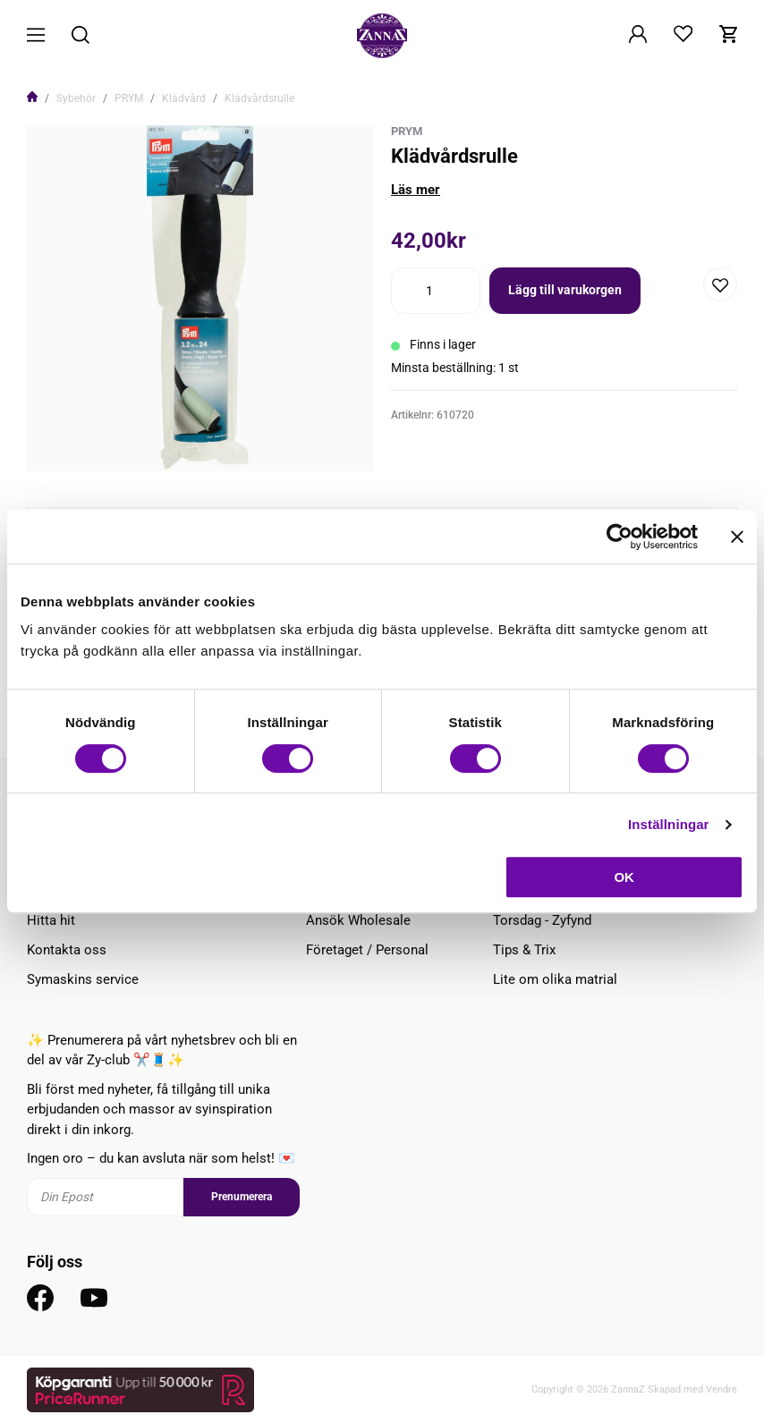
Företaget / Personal (367, 950)
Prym (406, 131)
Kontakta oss (66, 950)
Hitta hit (51, 920)
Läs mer (415, 190)
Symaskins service (83, 979)
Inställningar (668, 824)
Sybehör (76, 98)
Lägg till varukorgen (565, 290)
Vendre (721, 1389)
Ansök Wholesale (358, 920)
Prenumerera (241, 1196)
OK (624, 877)
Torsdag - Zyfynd (542, 920)
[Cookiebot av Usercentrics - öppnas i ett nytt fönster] (619, 536)
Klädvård (184, 98)
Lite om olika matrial (555, 979)
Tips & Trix (524, 950)
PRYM (129, 98)
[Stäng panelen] (737, 536)
